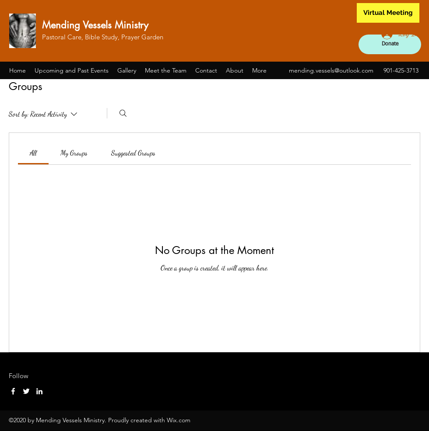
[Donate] (390, 44)
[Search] (123, 113)
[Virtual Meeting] (388, 13)
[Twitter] (26, 391)
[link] (33, 153)
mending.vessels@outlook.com (331, 70)
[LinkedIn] (39, 391)
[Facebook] (13, 391)
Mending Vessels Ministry (95, 25)
